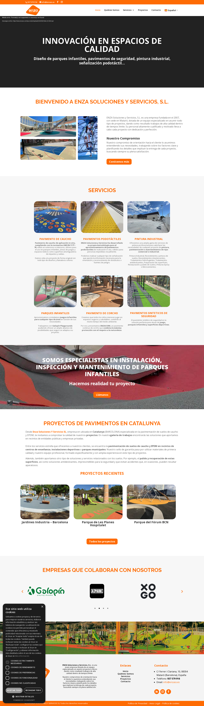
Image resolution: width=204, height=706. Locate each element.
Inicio (97, 10)
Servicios (127, 10)
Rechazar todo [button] (33, 690)
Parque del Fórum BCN (151, 522)
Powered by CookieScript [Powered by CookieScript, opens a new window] (24, 700)
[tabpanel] (51, 591)
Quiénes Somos (111, 10)
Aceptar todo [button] (14, 690)
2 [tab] (99, 608)
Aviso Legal (154, 703)
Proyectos (143, 10)
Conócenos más (119, 161)
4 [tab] (107, 608)
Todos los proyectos (102, 541)
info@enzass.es (171, 682)
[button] (24, 696)
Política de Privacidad (137, 703)
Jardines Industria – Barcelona (45, 522)
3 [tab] (103, 608)
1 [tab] (94, 608)
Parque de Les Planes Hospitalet (98, 523)
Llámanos (102, 394)
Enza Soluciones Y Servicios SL (49, 431)
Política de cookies (170, 703)
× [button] (42, 607)
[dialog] (24, 653)
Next (181, 591)
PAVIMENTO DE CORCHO (102, 313)
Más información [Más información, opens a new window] (22, 656)
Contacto (156, 10)
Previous (22, 591)
